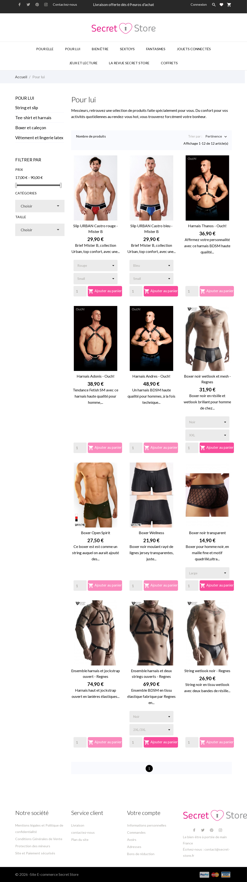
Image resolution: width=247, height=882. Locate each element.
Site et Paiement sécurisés (35, 853)
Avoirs (131, 840)
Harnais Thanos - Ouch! (207, 225)
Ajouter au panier (105, 291)
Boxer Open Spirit (95, 532)
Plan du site (80, 840)
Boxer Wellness (151, 532)
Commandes (136, 832)
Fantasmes (155, 49)
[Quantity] (80, 291)
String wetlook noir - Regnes (207, 670)
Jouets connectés (194, 49)
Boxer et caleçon (30, 127)
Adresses (134, 847)
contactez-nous (83, 832)
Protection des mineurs (32, 846)
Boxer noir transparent (207, 532)
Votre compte (143, 812)
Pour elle (45, 49)
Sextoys (127, 49)
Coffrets (169, 63)
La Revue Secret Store (129, 63)
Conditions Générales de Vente (38, 839)
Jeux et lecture (83, 63)
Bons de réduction (140, 854)
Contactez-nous (65, 4)
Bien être (100, 49)
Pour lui (72, 49)
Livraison (77, 825)
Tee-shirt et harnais (33, 117)
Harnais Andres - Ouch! (151, 376)
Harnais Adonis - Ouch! (95, 376)
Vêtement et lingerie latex (39, 137)
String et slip (26, 107)
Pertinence (213, 136)
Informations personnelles (146, 825)
